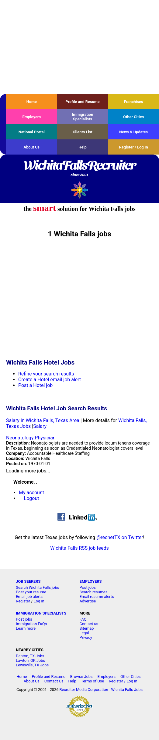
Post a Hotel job (35, 385)
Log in (39, 601)
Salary (40, 426)
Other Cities (133, 117)
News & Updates (133, 132)
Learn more (26, 628)
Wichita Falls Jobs (127, 689)
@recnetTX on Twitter (119, 537)
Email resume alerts (96, 596)
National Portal (32, 132)
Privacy (85, 637)
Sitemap (86, 628)
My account (31, 492)
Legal (84, 633)
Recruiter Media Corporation (84, 689)
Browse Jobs (81, 676)
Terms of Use (92, 681)
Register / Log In (133, 147)
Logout (31, 498)
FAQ (82, 619)
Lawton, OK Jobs (30, 660)
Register (23, 601)
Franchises (133, 101)
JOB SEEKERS (28, 581)
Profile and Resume (82, 101)
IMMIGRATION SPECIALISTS (41, 613)
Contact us (88, 624)
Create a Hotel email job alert (49, 379)
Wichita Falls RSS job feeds (79, 548)
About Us (31, 147)
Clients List (82, 132)
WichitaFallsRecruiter (79, 169)
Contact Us (54, 681)
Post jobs (87, 587)
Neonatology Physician (31, 438)
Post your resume (31, 592)
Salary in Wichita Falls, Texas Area (42, 420)
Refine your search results (46, 374)
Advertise (87, 601)
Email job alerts (29, 596)
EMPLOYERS (90, 581)
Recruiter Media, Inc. (79, 190)
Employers (31, 117)
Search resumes (93, 592)
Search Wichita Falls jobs (37, 587)
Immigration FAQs (31, 624)
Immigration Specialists (82, 116)
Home (31, 101)
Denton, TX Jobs (30, 656)
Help (82, 147)
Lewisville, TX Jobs (32, 665)
